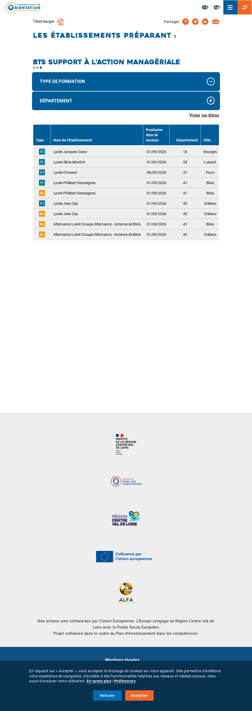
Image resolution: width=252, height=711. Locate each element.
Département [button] (56, 100)
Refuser (107, 695)
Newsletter (206, 7)
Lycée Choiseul (65, 172)
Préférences (125, 681)
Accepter (139, 695)
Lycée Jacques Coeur (70, 152)
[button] (46, 140)
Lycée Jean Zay (65, 203)
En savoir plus (99, 681)
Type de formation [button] (62, 81)
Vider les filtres (204, 116)
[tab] (126, 81)
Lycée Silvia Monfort (69, 162)
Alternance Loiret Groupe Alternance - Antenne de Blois (97, 224)
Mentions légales (122, 659)
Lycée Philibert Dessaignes (74, 183)
